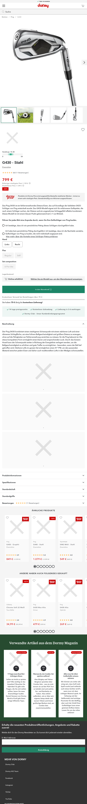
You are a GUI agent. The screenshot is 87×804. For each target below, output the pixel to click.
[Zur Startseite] (43, 6)
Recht (17, 244)
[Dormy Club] (76, 5)
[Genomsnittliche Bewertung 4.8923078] (38, 620)
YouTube (8, 799)
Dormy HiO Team (11, 771)
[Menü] (4, 5)
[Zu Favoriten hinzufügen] (83, 129)
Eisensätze (6, 167)
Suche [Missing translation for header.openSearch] (6, 11)
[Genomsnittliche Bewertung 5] (7, 173)
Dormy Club (9, 764)
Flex (4, 250)
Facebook (9, 778)
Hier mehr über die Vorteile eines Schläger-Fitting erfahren (32, 236)
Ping (12, 17)
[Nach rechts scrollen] (84, 62)
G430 (19, 17)
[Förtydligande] (29, 183)
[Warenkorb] (82, 5)
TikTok (7, 792)
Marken (4, 17)
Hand (4, 239)
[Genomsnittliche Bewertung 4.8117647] (64, 555)
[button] (37, 566)
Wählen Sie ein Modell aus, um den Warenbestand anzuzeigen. (56, 279)
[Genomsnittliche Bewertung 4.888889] (11, 555)
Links (7, 244)
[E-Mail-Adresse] (43, 742)
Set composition (9, 261)
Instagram (9, 785)
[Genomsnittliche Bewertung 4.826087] (64, 620)
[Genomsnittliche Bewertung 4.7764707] (11, 620)
